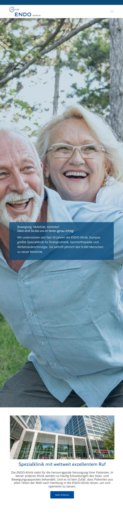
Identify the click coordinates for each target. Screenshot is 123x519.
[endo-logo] (51, 11)
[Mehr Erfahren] (59, 495)
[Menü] (112, 11)
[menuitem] (112, 11)
